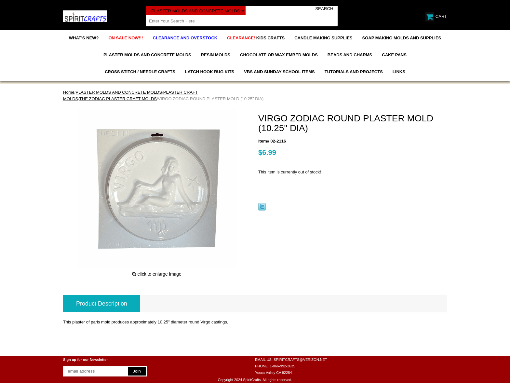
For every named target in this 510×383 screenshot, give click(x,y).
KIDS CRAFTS (256, 37)
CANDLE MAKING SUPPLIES (323, 37)
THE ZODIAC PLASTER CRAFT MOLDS (118, 98)
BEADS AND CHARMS (350, 54)
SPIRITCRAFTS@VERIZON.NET (300, 360)
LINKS (399, 71)
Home (68, 92)
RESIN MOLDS (215, 54)
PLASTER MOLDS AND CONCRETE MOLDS (147, 54)
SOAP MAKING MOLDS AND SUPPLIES (401, 37)
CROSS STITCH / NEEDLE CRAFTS (140, 71)
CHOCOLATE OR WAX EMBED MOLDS (279, 54)
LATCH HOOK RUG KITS (209, 71)
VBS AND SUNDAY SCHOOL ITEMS (279, 71)
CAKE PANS (394, 54)
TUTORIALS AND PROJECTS (354, 71)
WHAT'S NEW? (84, 37)
